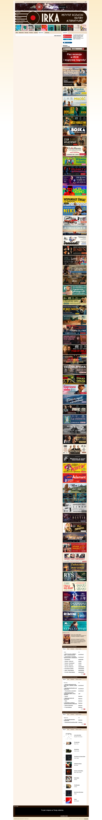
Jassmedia (86, 818)
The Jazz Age (76, 742)
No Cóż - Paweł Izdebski (70, 672)
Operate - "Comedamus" (69, 663)
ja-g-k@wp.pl (81, 654)
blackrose (80, 696)
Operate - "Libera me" (69, 661)
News (17, 32)
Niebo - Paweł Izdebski (69, 670)
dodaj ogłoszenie (57, 35)
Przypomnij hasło (66, 46)
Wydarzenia (21, 32)
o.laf (79, 693)
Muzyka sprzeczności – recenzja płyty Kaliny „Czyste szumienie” (69, 693)
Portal (75, 799)
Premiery (31, 32)
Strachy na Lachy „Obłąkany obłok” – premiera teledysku (70, 654)
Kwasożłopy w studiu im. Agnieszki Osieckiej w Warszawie (70, 703)
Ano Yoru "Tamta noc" (69, 666)
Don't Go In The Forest (78, 792)
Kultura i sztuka (78, 679)
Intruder (66, 696)
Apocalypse (76, 749)
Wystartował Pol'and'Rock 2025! (71, 722)
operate (79, 661)
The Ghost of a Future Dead (79, 756)
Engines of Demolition (78, 770)
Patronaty (47, 32)
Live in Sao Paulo (77, 735)
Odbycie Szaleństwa (69, 705)
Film (17, 15)
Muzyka (18, 12)
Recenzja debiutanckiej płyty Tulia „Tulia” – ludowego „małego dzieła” (70, 685)
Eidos (66, 700)
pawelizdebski (81, 666)
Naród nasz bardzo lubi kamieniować (69, 698)
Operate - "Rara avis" (69, 664)
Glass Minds (76, 777)
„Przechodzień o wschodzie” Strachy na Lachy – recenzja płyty (70, 657)
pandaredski (80, 659)
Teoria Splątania (68, 707)
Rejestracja (65, 45)
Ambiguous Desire (78, 763)
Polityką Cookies (73, 1)
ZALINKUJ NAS (64, 816)
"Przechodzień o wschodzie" (70, 690)
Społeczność (19, 22)
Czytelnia (36, 32)
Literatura (18, 17)
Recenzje (26, 32)
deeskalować (67, 659)
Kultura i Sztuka (20, 20)
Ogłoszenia (41, 32)
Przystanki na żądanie (69, 668)
